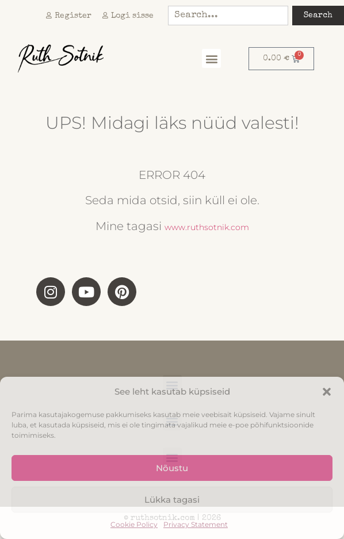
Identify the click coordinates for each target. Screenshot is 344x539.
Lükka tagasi (172, 499)
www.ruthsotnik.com (207, 227)
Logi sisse (128, 16)
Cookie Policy (134, 524)
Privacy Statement (195, 524)
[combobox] (228, 15)
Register (68, 16)
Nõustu (172, 467)
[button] (326, 391)
